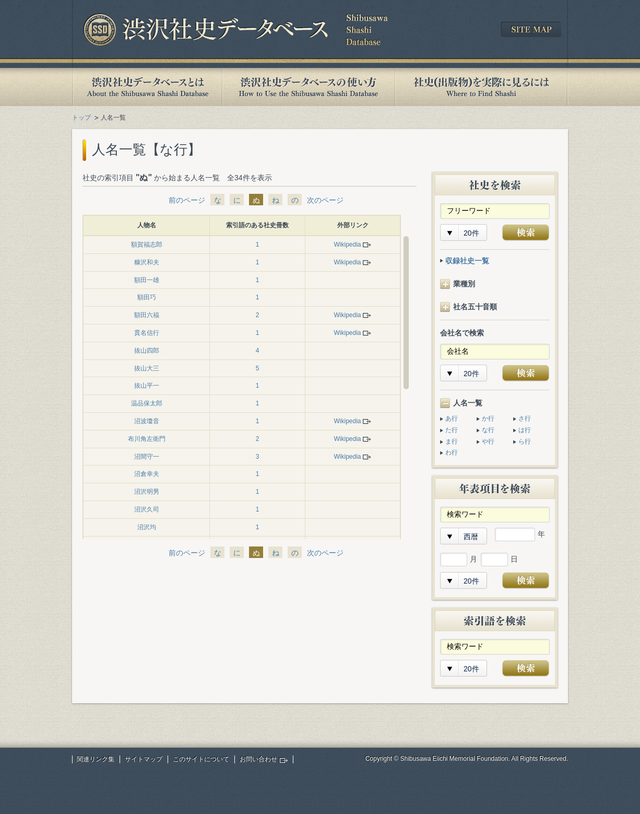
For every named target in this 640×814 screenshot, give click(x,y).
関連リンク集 (95, 759)
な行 (488, 430)
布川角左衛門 (146, 439)
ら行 (524, 441)
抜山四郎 (146, 350)
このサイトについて (201, 759)
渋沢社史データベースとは (147, 87)
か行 (488, 418)
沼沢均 (146, 527)
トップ (81, 117)
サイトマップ (143, 759)
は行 (524, 430)
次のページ (325, 200)
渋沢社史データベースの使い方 (308, 87)
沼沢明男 (146, 491)
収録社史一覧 (467, 261)
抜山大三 (146, 368)
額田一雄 (146, 280)
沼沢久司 (146, 509)
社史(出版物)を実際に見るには (481, 87)
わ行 (451, 452)
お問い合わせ (258, 759)
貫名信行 (146, 332)
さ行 (524, 418)
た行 (451, 430)
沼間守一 (146, 456)
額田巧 (146, 297)
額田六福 (146, 315)
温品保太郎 (146, 403)
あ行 (451, 418)
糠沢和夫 (146, 262)
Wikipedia (347, 244)
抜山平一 (146, 385)
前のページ (187, 200)
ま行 (451, 441)
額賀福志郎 (146, 244)
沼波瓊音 (146, 421)
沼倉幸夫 (146, 474)
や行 (488, 441)
